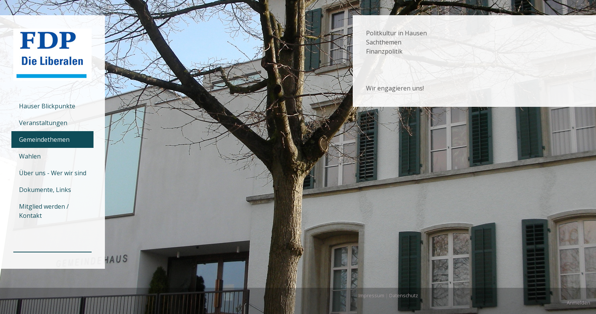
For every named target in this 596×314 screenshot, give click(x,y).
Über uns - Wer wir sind (52, 173)
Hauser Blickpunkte (47, 106)
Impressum (371, 295)
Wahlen (30, 156)
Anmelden (578, 302)
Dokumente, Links (45, 190)
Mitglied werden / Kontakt (44, 211)
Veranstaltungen (43, 123)
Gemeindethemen (44, 139)
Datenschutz (403, 295)
